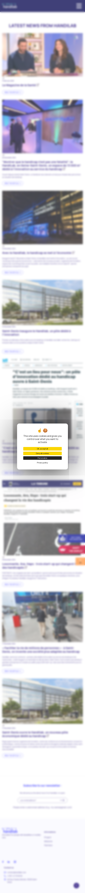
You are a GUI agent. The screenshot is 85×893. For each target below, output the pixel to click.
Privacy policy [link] (42, 462)
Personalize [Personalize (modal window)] (42, 458)
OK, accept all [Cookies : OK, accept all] (42, 449)
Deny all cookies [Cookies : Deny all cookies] (42, 453)
